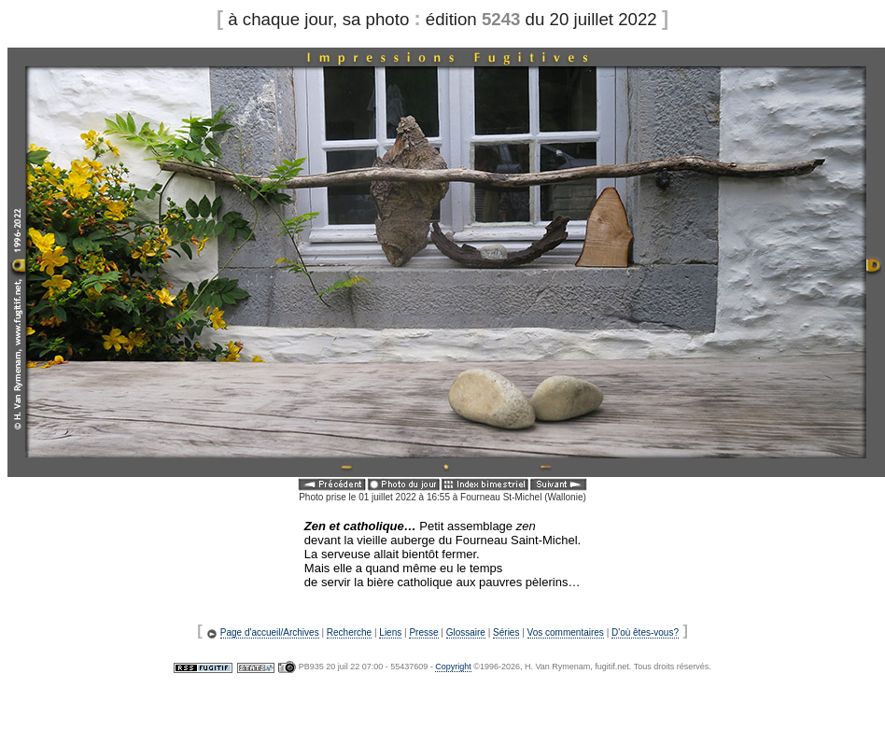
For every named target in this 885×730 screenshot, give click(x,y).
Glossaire (465, 632)
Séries (506, 632)
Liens (390, 632)
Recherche (349, 632)
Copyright (453, 666)
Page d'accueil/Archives (269, 632)
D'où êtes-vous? (645, 632)
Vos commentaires (565, 632)
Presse (423, 632)
